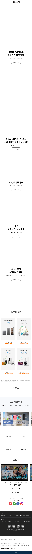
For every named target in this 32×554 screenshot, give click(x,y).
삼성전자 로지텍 (25, 515)
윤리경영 (15, 539)
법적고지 (10, 539)
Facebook (18, 503)
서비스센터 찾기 (10, 521)
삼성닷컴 (9, 515)
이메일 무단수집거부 (4, 539)
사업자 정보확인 (15, 545)
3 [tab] (16, 488)
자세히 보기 (16, 19)
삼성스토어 (3, 515)
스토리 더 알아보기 (15, 492)
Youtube (10, 503)
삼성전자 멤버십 (16, 515)
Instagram (21, 503)
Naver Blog (14, 503)
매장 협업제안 (19, 521)
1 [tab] (14, 488)
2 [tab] (15, 488)
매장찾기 (2, 521)
